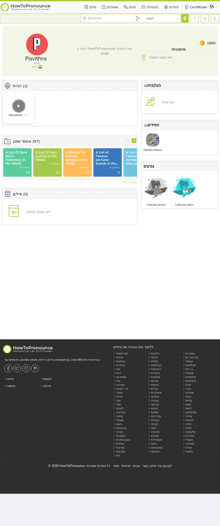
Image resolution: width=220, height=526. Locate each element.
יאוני (117, 400)
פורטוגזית (120, 428)
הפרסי (153, 424)
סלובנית (119, 435)
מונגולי (118, 420)
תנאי (116, 466)
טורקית (118, 447)
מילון (89, 7)
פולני (187, 424)
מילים (9, 379)
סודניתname (121, 439)
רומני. (152, 428)
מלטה (118, 416)
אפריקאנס (120, 353)
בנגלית (153, 361)
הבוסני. (188, 361)
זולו (116, 455)
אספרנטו (119, 377)
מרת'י (187, 416)
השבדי (188, 439)
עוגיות (136, 466)
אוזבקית (119, 451)
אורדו (187, 447)
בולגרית (119, 365)
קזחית (188, 400)
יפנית (187, 396)
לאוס (187, 404)
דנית (117, 373)
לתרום (171, 7)
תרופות (45, 386)
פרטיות (125, 466)
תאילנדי (189, 443)
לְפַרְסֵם (167, 466)
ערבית (118, 357)
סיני (116, 369)
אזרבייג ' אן (190, 357)
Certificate (195, 7)
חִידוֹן (129, 7)
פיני (116, 381)
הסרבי (118, 432)
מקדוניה (119, 412)
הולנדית (154, 373)
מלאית (153, 412)
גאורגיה (119, 384)
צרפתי (153, 381)
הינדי (187, 388)
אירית (117, 396)
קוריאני (153, 404)
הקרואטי (154, 369)
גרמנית (153, 384)
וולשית (188, 451)
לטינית (118, 408)
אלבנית (153, 353)
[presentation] (127, 140)
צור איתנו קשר (151, 466)
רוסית (187, 428)
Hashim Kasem (153, 150)
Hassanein (16, 115)
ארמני (153, 357)
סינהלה (153, 432)
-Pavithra (24, 167)
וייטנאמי (154, 451)
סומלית (153, 435)
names (9, 386)
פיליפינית (189, 377)
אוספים (109, 7)
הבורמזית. (155, 365)
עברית (153, 388)
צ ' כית (188, 369)
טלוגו (152, 443)
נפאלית (153, 420)
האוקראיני (155, 447)
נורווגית (188, 420)
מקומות (45, 379)
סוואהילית (155, 439)
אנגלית (188, 373)
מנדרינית (154, 416)
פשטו (117, 424)
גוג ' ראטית (120, 388)
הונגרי (118, 392)
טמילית (118, 443)
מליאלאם (189, 412)
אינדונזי (188, 392)
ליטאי (187, 408)
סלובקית (189, 432)
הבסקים (119, 361)
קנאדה (153, 400)
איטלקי (153, 396)
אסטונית (154, 377)
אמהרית (189, 353)
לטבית (153, 408)
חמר (117, 404)
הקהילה (149, 7)
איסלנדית (155, 392)
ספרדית (189, 435)
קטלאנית (189, 365)
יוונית (187, 384)
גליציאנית (189, 381)
